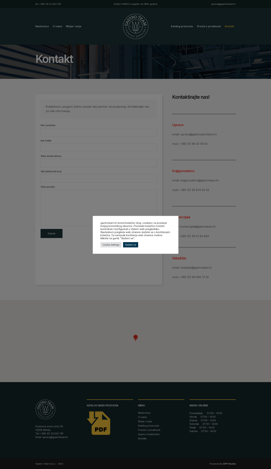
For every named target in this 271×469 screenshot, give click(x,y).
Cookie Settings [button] (111, 244)
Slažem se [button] (130, 244)
